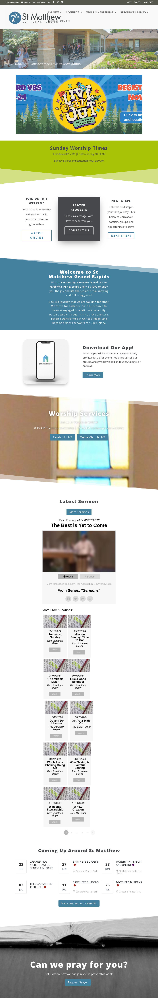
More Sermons (79, 512)
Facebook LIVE (62, 437)
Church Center (59, 21)
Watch (137, 2)
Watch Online (37, 235)
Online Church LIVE (92, 437)
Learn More (93, 375)
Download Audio (103, 584)
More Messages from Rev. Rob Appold (67, 584)
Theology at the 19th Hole (41, 885)
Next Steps (121, 235)
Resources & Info (133, 12)
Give (129, 2)
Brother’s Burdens (86, 861)
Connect (72, 12)
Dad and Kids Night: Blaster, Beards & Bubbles (41, 865)
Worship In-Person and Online (128, 863)
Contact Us (79, 230)
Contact (148, 2)
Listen (91, 576)
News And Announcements (79, 903)
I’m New (53, 12)
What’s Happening (99, 12)
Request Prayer (78, 982)
